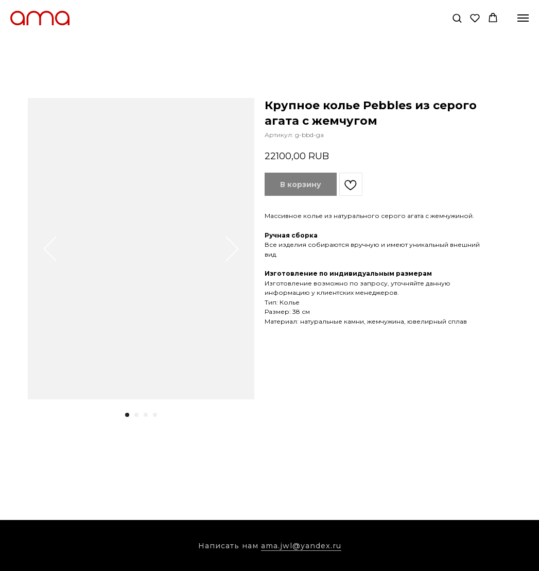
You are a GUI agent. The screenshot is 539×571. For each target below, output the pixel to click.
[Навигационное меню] (523, 18)
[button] (457, 18)
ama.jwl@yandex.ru (301, 545)
